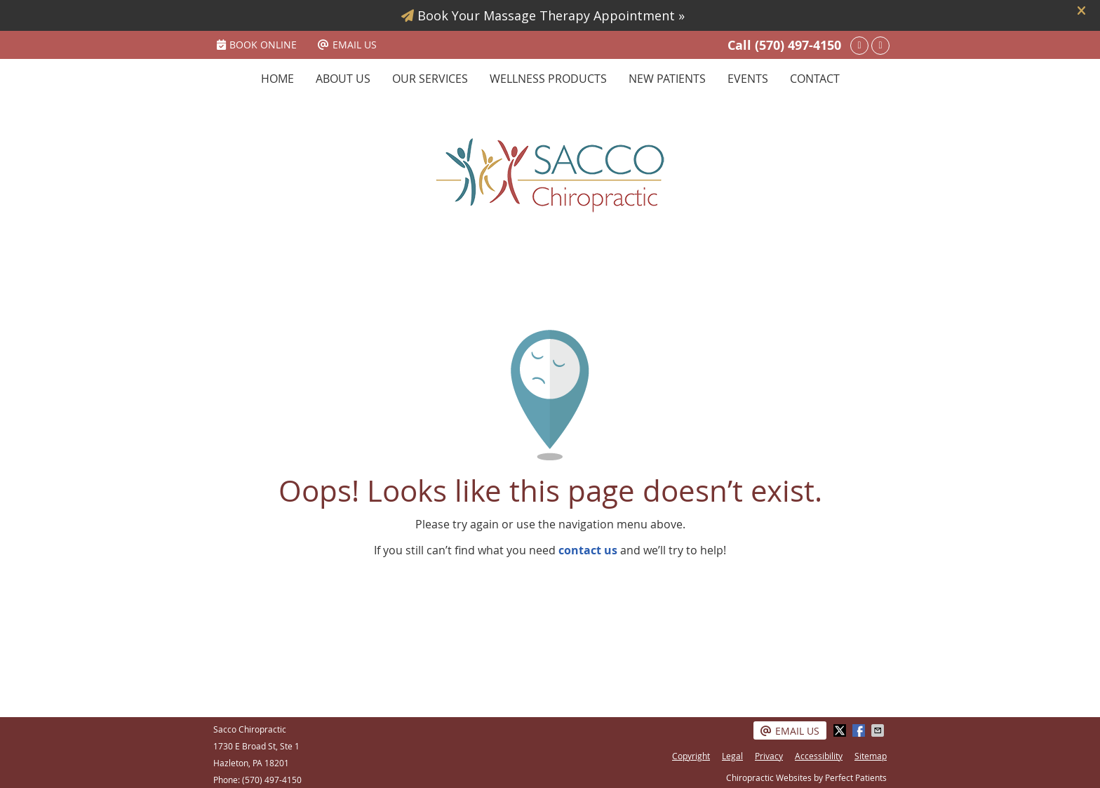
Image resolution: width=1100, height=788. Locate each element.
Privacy (769, 755)
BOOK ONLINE (257, 44)
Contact (815, 78)
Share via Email (879, 730)
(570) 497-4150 (798, 45)
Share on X (841, 730)
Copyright (691, 755)
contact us (587, 550)
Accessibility (819, 755)
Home (277, 78)
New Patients (667, 78)
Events (747, 78)
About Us (343, 78)
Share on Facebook (860, 730)
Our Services (430, 78)
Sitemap (870, 755)
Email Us (347, 44)
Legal (732, 755)
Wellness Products (548, 78)
